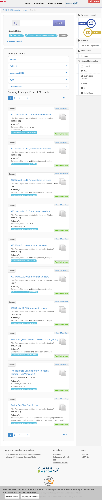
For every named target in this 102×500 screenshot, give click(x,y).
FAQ (55, 460)
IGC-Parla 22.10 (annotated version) (29, 245)
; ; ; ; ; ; (39, 128)
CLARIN (85, 454)
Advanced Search (14, 41)
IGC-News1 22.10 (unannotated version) (31, 180)
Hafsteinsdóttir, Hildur (31, 420)
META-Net (85, 457)
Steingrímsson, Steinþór (42, 161)
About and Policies (60, 463)
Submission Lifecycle (61, 457)
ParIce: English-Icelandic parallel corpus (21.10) (34, 339)
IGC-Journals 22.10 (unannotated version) (31, 114)
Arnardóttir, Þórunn (18, 384)
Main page (57, 454)
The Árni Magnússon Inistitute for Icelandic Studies (32, 118)
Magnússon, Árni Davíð (54, 420)
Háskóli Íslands (17, 378)
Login (94, 1)
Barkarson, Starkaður (19, 127)
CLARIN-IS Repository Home (15, 10)
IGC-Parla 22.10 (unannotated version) (30, 276)
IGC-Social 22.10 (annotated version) (29, 308)
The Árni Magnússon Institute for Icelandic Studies (32, 152)
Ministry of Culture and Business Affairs (21, 457)
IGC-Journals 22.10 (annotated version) (30, 211)
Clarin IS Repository (61, 108)
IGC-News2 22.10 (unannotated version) (31, 148)
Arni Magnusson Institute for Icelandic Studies (23, 454)
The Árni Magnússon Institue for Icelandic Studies (31, 184)
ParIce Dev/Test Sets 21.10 (24, 405)
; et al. (39, 128)
